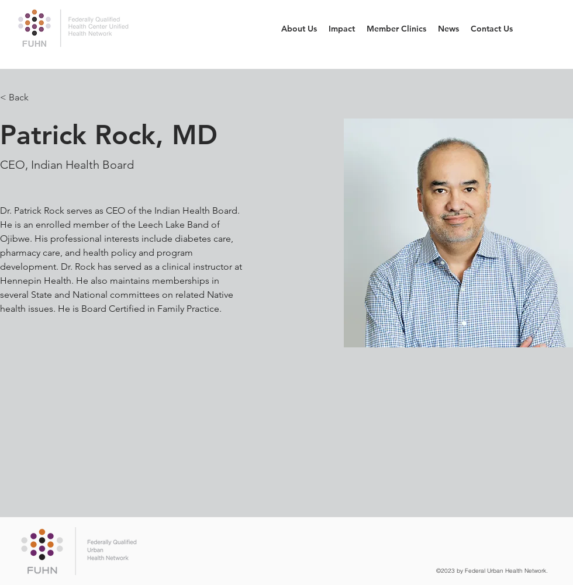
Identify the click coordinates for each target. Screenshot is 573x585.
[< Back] (23, 97)
